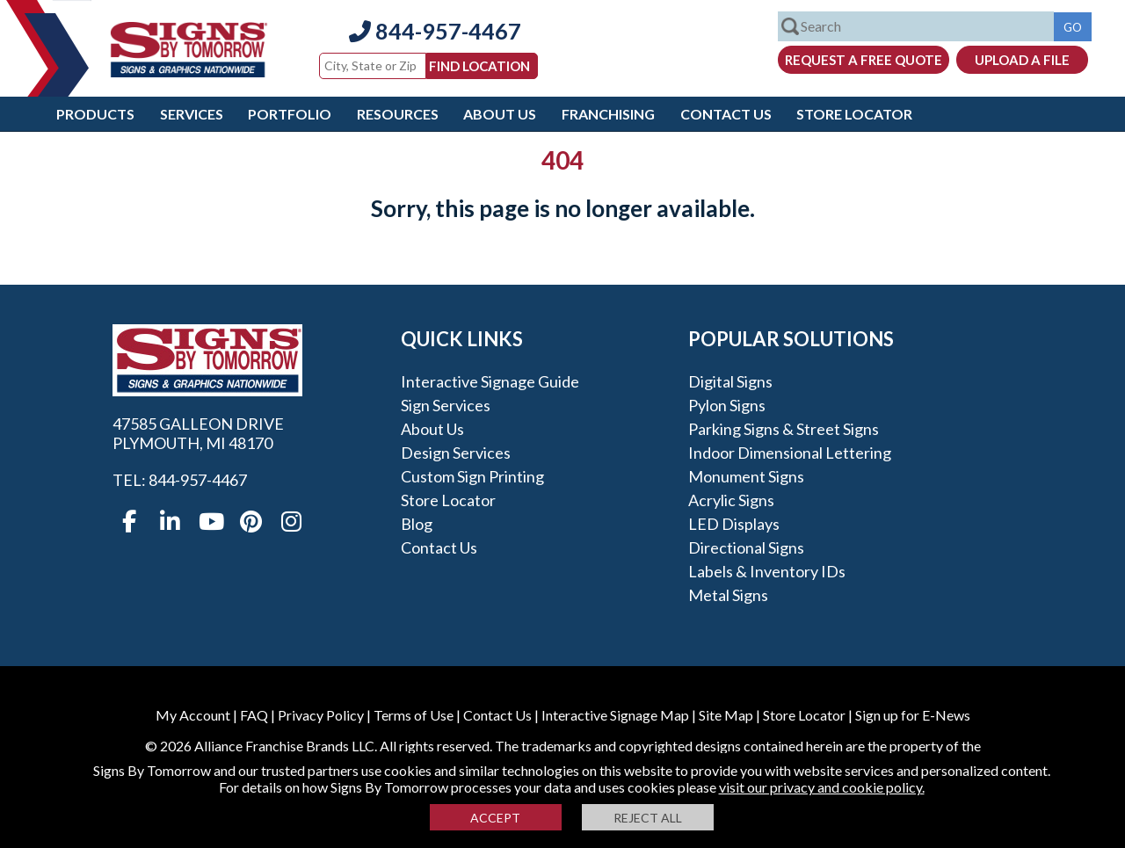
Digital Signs (730, 381)
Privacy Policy (321, 715)
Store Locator (854, 113)
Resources (398, 113)
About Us (499, 113)
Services (191, 113)
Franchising (608, 113)
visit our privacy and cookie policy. (822, 787)
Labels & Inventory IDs (767, 571)
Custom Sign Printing (472, 476)
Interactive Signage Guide (490, 381)
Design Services (456, 452)
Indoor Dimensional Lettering (789, 452)
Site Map (726, 715)
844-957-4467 (435, 31)
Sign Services (445, 405)
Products (95, 113)
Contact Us (726, 113)
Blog (416, 523)
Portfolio (289, 113)
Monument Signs (746, 476)
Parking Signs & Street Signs (783, 428)
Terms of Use (414, 715)
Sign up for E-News (912, 715)
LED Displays (734, 523)
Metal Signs (728, 595)
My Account (193, 715)
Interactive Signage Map (615, 715)
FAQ (254, 715)
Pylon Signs (727, 405)
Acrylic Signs (731, 500)
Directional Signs (746, 547)
